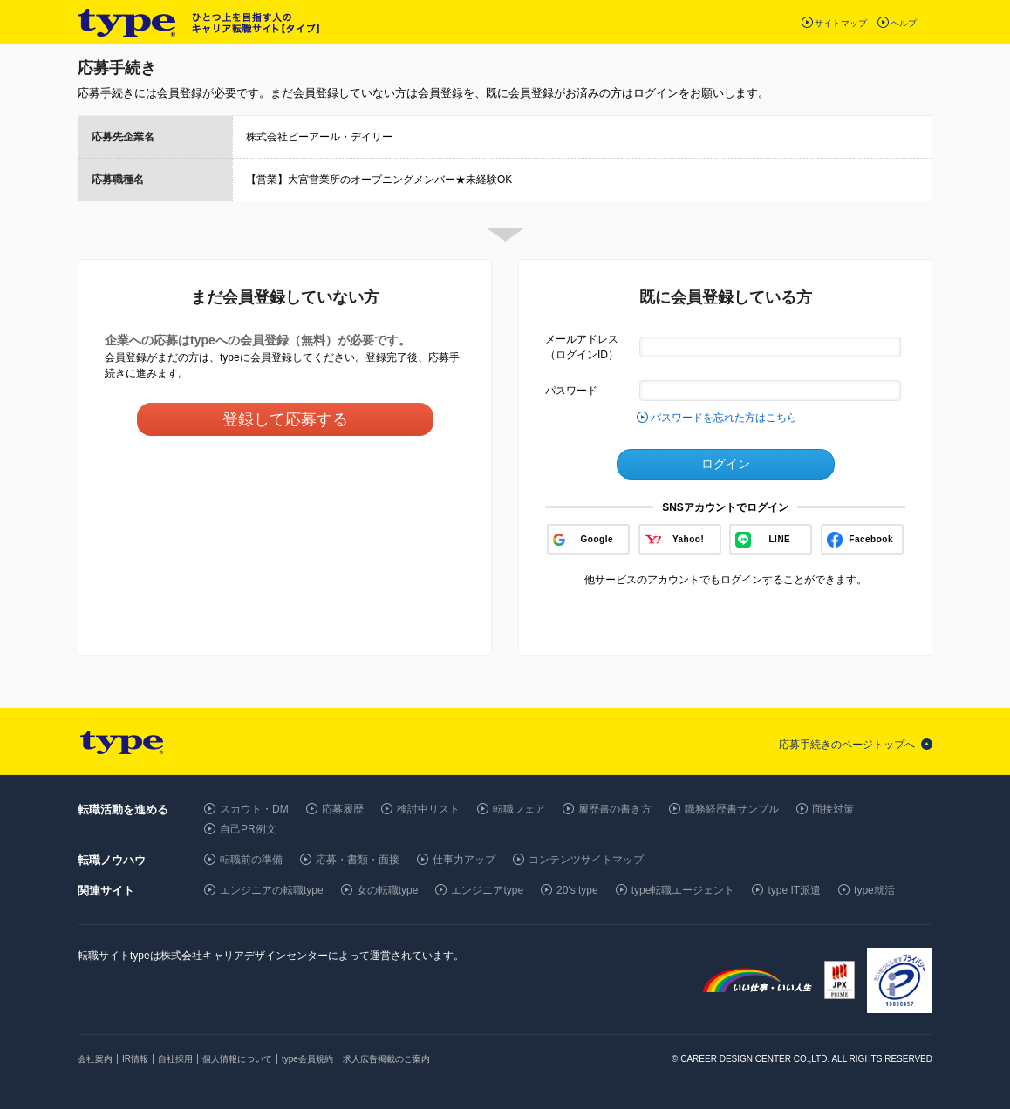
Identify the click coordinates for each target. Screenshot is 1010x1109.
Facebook (871, 539)
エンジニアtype (487, 890)
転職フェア (519, 809)
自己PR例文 (248, 829)
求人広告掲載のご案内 (386, 1059)
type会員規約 (307, 1059)
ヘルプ (904, 23)
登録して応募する (285, 419)
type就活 (874, 890)
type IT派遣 (794, 890)
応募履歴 (343, 809)
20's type (577, 890)
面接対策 (833, 809)
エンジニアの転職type (272, 890)
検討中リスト (428, 809)
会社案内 (95, 1059)
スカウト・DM (254, 809)
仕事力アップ (464, 860)
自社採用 (175, 1059)
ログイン (725, 464)
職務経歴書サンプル (732, 809)
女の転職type (388, 890)
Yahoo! (688, 539)
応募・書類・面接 (357, 860)
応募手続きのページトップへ (847, 744)
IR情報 (135, 1059)
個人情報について (237, 1059)
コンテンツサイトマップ (586, 860)
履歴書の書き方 (615, 809)
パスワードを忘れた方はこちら (724, 418)
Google (597, 539)
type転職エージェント (683, 890)
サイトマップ (841, 23)
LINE (780, 539)
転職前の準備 (251, 860)
